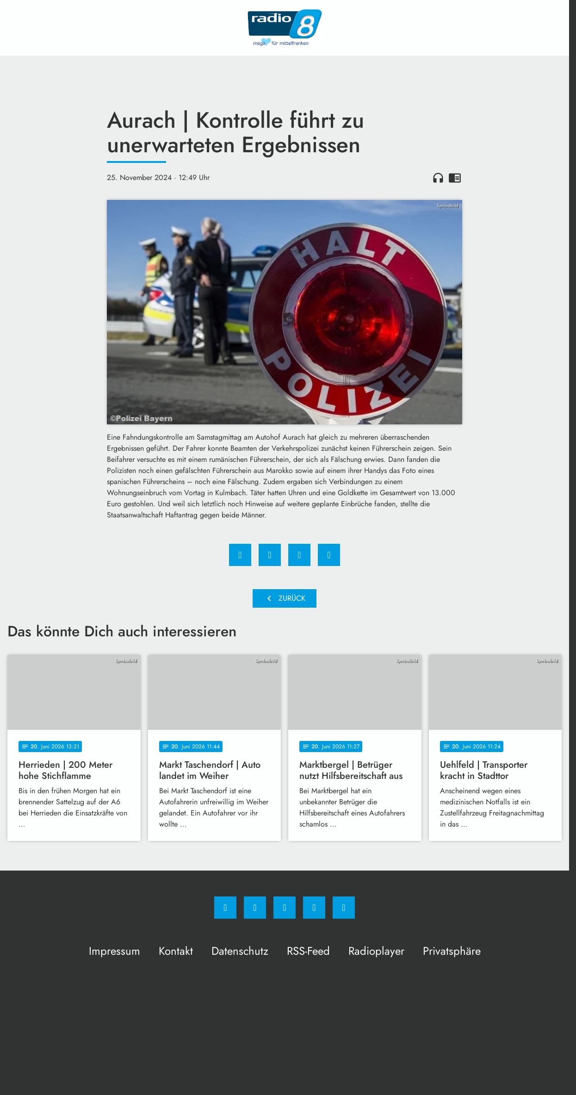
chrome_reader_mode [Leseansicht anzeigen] (454, 177)
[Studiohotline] (314, 907)
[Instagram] (255, 907)
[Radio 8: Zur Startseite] (284, 27)
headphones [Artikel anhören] (438, 177)
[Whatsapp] (284, 907)
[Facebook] (225, 907)
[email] (344, 907)
